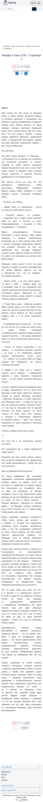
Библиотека (6, 772)
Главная (6, 46)
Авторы (4, 780)
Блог (3, 777)
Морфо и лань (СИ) (33, 46)
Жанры (4, 774)
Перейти (25, 728)
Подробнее (23, 800)
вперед (26, 66)
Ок (16, 800)
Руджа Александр (17, 46)
